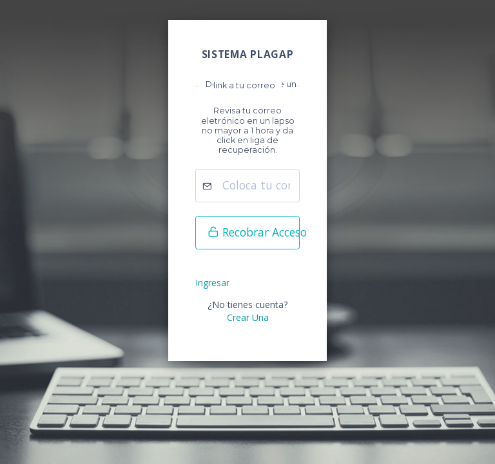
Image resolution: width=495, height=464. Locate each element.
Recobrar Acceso (254, 232)
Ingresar (212, 282)
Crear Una (248, 317)
